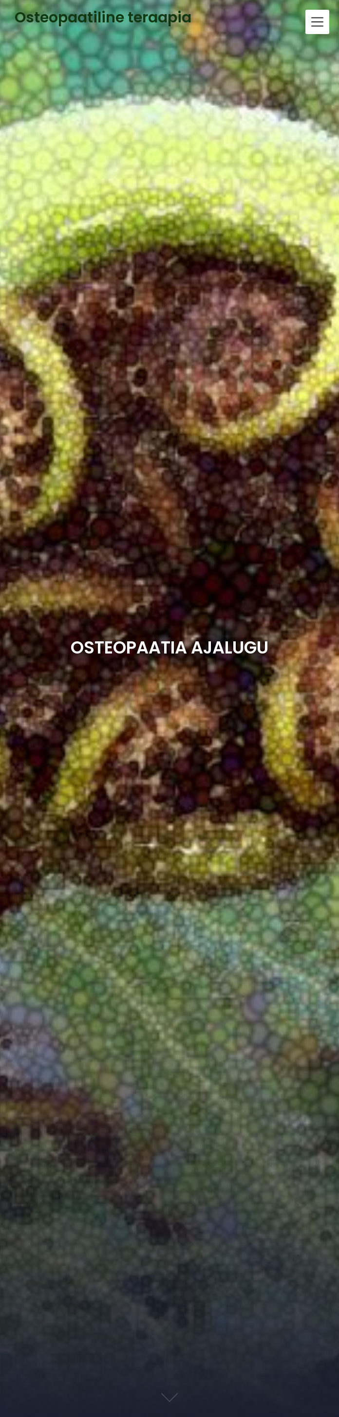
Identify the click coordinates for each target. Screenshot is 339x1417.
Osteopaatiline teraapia (103, 18)
